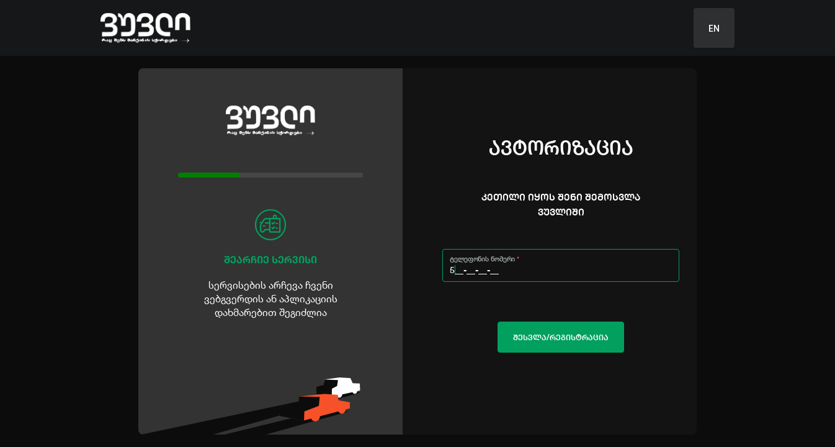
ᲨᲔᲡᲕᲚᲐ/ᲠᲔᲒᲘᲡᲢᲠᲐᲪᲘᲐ (561, 337)
